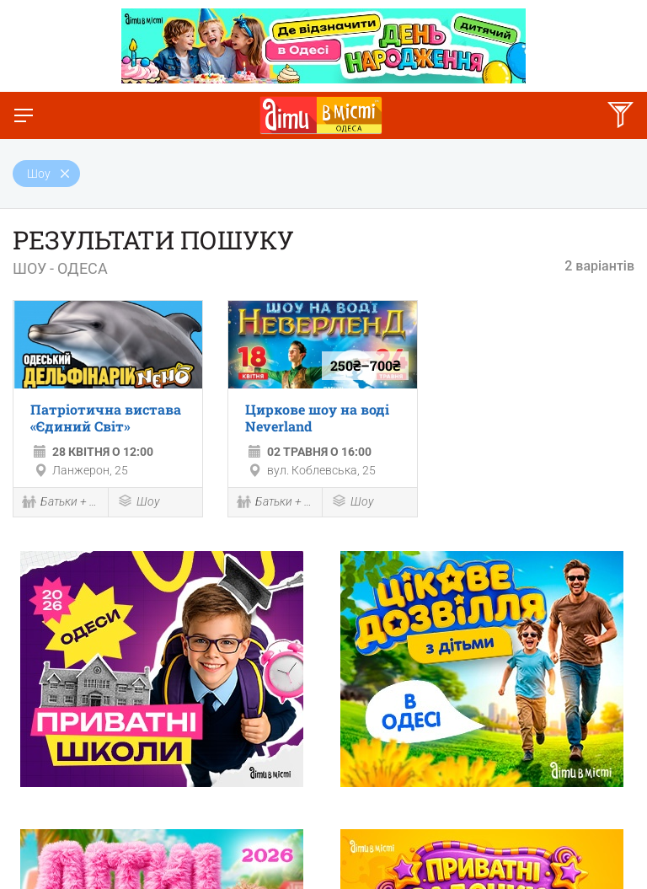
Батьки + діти (60, 503)
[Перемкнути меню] (23, 115)
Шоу (138, 502)
